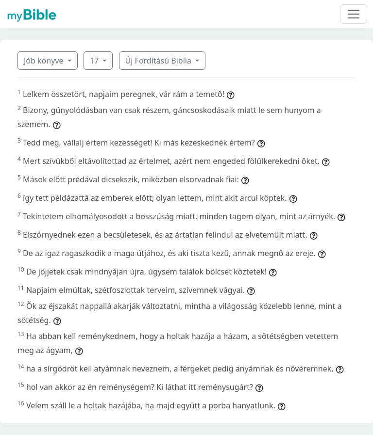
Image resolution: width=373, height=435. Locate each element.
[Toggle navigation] (353, 14)
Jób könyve (45, 60)
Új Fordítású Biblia (159, 60)
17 (95, 60)
